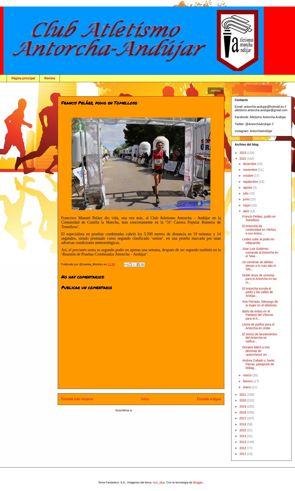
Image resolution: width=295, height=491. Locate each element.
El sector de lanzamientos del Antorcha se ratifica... (259, 337)
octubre (248, 175)
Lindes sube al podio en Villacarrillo (258, 241)
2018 (243, 412)
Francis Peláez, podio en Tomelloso (259, 218)
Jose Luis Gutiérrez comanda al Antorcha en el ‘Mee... (260, 252)
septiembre (251, 181)
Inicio (145, 399)
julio (246, 193)
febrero (248, 381)
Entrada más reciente (77, 399)
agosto (248, 187)
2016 (243, 424)
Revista (49, 78)
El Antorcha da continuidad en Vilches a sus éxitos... (259, 229)
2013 (243, 442)
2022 (243, 158)
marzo (247, 375)
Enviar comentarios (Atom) (150, 410)
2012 (243, 448)
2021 (243, 394)
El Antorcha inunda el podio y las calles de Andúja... (257, 292)
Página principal (23, 78)
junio (246, 199)
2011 (243, 454)
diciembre (250, 164)
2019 (243, 406)
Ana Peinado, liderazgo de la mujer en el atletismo (260, 303)
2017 (243, 418)
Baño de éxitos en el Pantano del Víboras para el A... (257, 315)
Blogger (198, 482)
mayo (247, 205)
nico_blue (159, 482)
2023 (243, 152)
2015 (243, 430)
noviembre (250, 169)
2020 (243, 400)
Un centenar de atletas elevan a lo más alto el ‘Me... (259, 265)
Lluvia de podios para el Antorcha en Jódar (258, 326)
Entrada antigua (209, 399)
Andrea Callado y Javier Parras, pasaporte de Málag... (258, 364)
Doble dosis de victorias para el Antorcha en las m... (259, 279)
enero (247, 387)
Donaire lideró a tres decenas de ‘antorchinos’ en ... (256, 350)
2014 (243, 436)
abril (246, 211)
